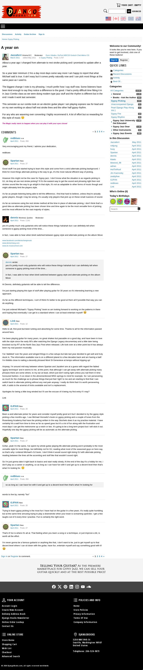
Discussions (7, 34)
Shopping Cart (9, 644)
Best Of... (116, 81)
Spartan (15, 160)
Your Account (3, 600)
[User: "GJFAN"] (5, 408)
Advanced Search (11, 656)
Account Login (9, 605)
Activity (18, 34)
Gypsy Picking (118, 101)
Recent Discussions (121, 74)
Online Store (3, 634)
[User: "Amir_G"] (120, 201)
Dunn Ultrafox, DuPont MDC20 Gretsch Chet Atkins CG (67, 55)
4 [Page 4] (101, 131)
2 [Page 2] (97, 131)
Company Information (85, 622)
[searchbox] (124, 209)
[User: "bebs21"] (113, 201)
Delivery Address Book (13, 613)
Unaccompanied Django (122, 104)
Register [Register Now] (124, 60)
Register (14, 556)
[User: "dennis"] (5, 219)
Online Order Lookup (13, 622)
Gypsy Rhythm (118, 117)
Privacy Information (84, 613)
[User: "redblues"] (5, 140)
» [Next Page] (103, 131)
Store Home (8, 640)
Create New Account (12, 609)
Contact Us (8, 626)
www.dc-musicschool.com (12, 246)
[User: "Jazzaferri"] (5, 57)
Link (12, 320)
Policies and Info (75, 600)
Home (76, 605)
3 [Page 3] (99, 131)
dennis (14, 217)
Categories (116, 70)
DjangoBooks (75, 634)
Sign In (41, 34)
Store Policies (81, 609)
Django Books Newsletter (15, 617)
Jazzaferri (16, 55)
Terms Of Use (81, 617)
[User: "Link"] (5, 322)
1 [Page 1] (95, 131)
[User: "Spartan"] (5, 162)
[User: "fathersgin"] (127, 201)
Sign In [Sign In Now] (114, 60)
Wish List (7, 648)
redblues (15, 138)
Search (105, 10)
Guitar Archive (30, 34)
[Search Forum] (139, 208)
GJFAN (14, 406)
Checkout (7, 652)
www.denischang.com (11, 243)
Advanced (136, 11)
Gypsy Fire (116, 113)
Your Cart (118, 5)
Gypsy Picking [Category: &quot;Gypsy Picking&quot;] (46, 58)
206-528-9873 (92, 651)
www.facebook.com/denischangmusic (17, 240)
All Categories (116, 90)
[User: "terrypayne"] (134, 201)
